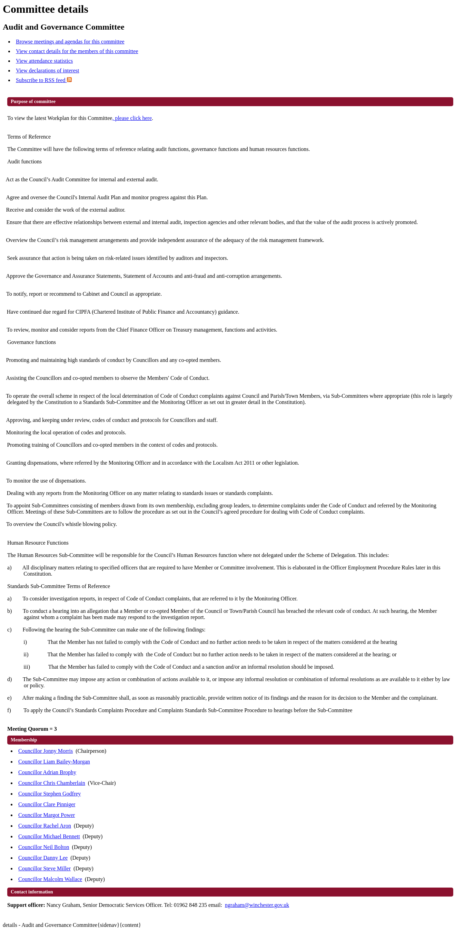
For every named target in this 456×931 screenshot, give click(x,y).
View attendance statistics (44, 61)
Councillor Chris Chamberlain (51, 783)
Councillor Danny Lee (43, 858)
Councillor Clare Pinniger (46, 804)
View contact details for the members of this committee (77, 51)
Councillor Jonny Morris (45, 751)
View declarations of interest (47, 70)
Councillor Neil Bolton (43, 847)
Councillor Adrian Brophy (47, 772)
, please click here (132, 118)
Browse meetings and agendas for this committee (70, 41)
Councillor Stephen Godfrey (49, 794)
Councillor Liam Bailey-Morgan (54, 762)
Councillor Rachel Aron (44, 826)
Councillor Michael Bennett (49, 836)
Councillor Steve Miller (44, 868)
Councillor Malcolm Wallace (50, 879)
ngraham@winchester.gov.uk (257, 905)
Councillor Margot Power (46, 815)
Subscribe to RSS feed (44, 80)
